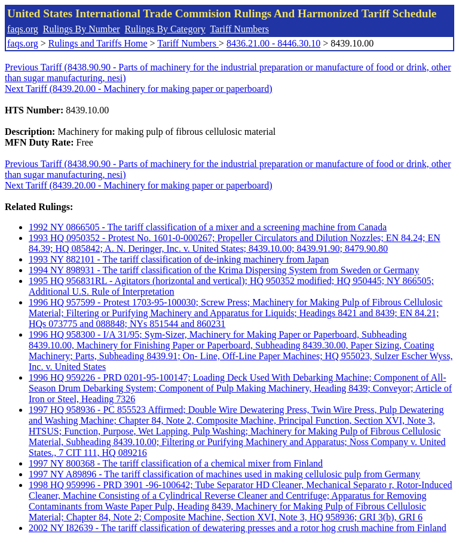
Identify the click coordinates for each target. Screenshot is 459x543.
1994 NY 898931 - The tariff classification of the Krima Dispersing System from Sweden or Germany (224, 270)
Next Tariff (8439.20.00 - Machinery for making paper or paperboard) (138, 89)
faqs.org (22, 29)
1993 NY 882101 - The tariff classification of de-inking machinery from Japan (179, 259)
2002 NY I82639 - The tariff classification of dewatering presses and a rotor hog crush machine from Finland (237, 528)
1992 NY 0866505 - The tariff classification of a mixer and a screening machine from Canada (208, 227)
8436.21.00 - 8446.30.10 (273, 43)
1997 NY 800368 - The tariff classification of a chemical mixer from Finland (176, 463)
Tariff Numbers (239, 29)
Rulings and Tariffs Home (98, 43)
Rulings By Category (165, 29)
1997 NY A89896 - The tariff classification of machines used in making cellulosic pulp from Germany (224, 474)
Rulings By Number (81, 29)
